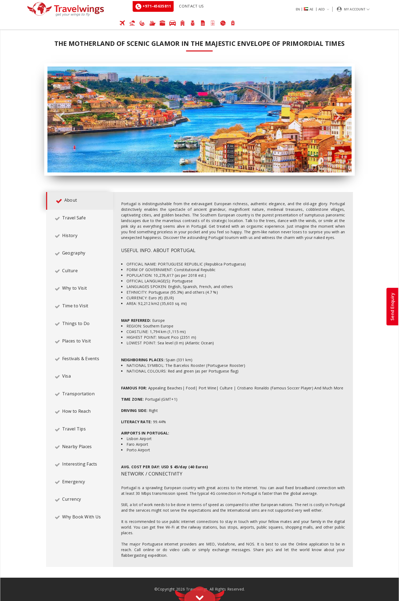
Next (337, 116)
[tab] (79, 201)
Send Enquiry (392, 306)
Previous (61, 116)
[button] (313, 9)
